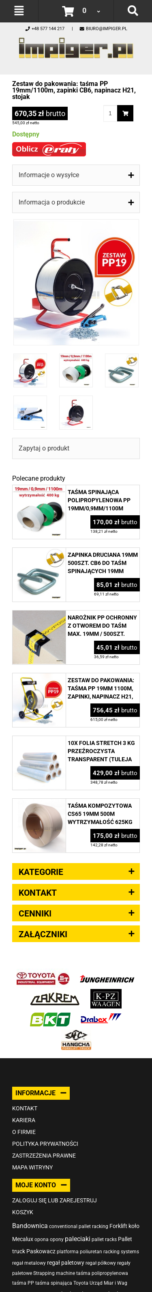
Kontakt (24, 1108)
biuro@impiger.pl (103, 28)
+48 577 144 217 (44, 28)
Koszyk (22, 1212)
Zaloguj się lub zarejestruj (54, 1200)
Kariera (23, 1120)
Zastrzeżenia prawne (44, 1155)
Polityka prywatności (45, 1143)
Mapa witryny (32, 1167)
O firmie (24, 1132)
